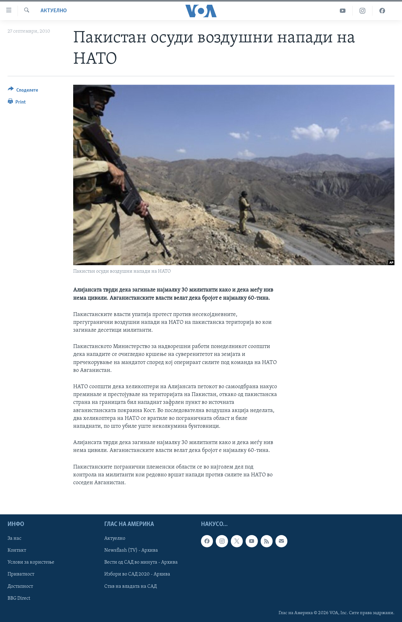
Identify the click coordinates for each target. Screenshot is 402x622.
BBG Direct (19, 598)
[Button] (23, 91)
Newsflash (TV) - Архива (131, 550)
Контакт (17, 550)
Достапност (20, 586)
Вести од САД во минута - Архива (141, 562)
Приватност (21, 574)
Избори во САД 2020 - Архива (137, 574)
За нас (14, 538)
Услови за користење (31, 562)
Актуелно (54, 11)
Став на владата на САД (130, 586)
